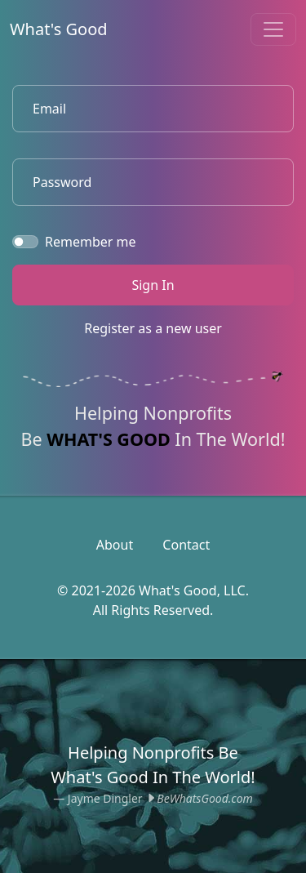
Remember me (90, 242)
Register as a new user (153, 328)
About (114, 545)
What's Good (59, 29)
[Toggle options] (273, 29)
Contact (186, 545)
